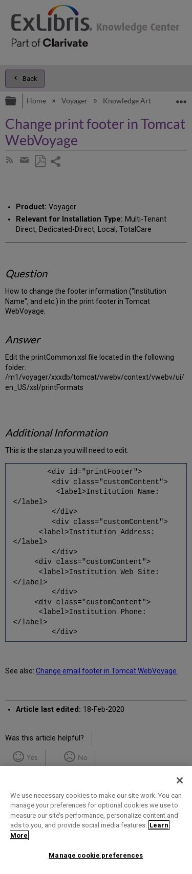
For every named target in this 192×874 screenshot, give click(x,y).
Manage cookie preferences (96, 855)
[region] (96, 820)
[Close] (179, 780)
